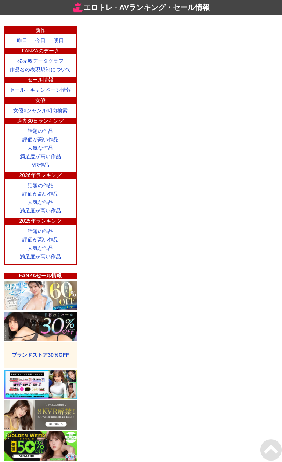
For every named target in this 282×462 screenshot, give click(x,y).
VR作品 (40, 165)
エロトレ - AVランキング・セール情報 (141, 7)
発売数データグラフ (40, 61)
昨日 (22, 40)
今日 (40, 40)
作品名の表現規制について (40, 69)
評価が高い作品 (40, 139)
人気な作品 (40, 148)
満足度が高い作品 (40, 156)
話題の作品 (40, 131)
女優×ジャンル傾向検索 (40, 110)
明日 (59, 40)
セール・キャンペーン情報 (40, 90)
